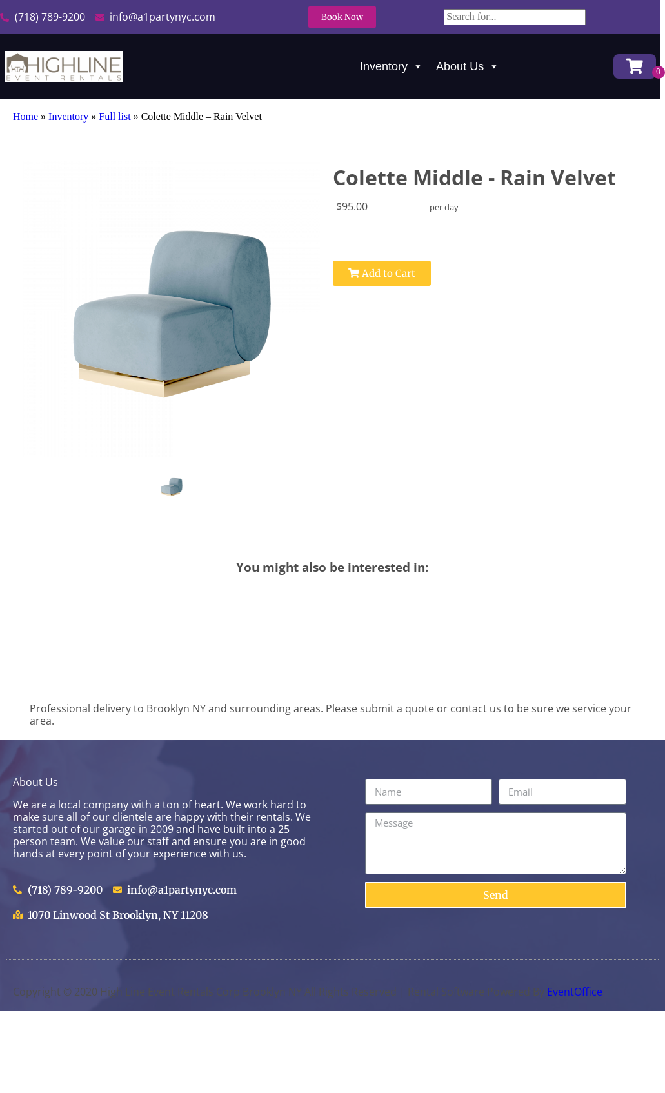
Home (25, 116)
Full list (114, 116)
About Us (467, 66)
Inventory (391, 66)
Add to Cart (381, 273)
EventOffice (574, 992)
